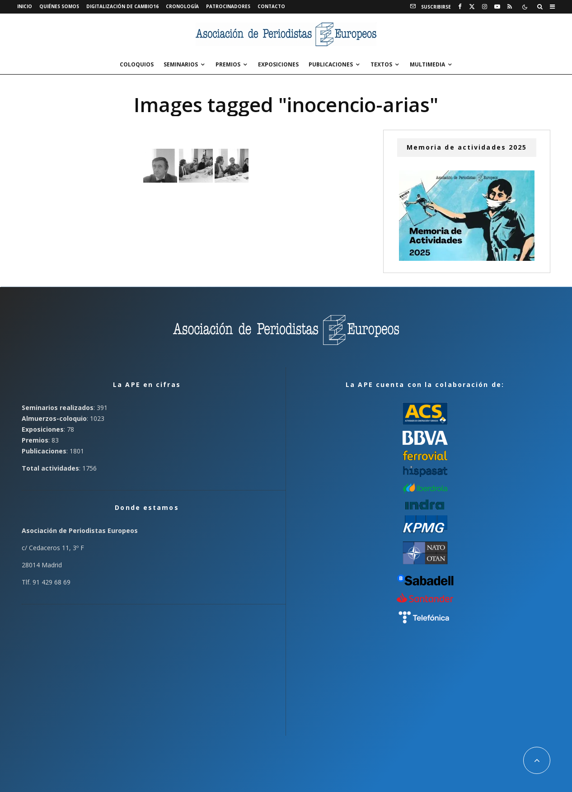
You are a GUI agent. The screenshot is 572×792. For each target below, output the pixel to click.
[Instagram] (484, 6)
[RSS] (510, 6)
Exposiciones (278, 64)
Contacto (271, 6)
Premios (228, 64)
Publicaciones (331, 64)
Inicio (24, 6)
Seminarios (181, 64)
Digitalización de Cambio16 (122, 6)
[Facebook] (460, 6)
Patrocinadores (228, 6)
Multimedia (427, 64)
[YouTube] (497, 6)
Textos (381, 64)
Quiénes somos (59, 6)
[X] (471, 6)
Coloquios (137, 64)
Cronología (182, 6)
